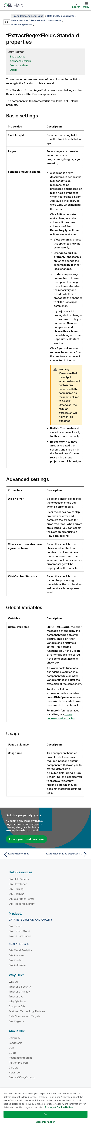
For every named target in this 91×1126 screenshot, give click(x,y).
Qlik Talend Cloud (19, 930)
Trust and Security (20, 986)
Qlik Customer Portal (21, 898)
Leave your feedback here (26, 839)
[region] (45, 1107)
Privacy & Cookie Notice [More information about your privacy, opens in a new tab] (59, 1107)
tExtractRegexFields (21, 24)
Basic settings (17, 56)
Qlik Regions (16, 1021)
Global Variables (19, 65)
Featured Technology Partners (27, 1011)
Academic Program (20, 1057)
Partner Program (19, 1062)
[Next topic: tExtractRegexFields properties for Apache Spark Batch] (67, 854)
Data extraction (19, 20)
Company (14, 1037)
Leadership (15, 1042)
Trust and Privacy (19, 991)
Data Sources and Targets (25, 1016)
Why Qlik (14, 981)
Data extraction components (46, 20)
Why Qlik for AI (17, 1001)
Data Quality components (60, 15)
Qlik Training (16, 888)
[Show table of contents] (7, 16)
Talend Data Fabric (20, 935)
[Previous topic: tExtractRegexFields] (24, 854)
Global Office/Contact (22, 1077)
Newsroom (15, 1072)
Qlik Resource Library (22, 903)
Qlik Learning (16, 893)
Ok (45, 1114)
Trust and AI (16, 996)
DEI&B (12, 1052)
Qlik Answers (17, 955)
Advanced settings (20, 60)
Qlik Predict (16, 959)
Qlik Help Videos (19, 878)
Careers (13, 1067)
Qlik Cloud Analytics (20, 950)
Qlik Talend (15, 925)
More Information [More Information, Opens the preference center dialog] (45, 1121)
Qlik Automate (17, 964)
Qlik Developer (18, 883)
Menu (86, 6)
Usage (13, 69)
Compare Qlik (17, 1006)
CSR (11, 1047)
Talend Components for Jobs (27, 15)
